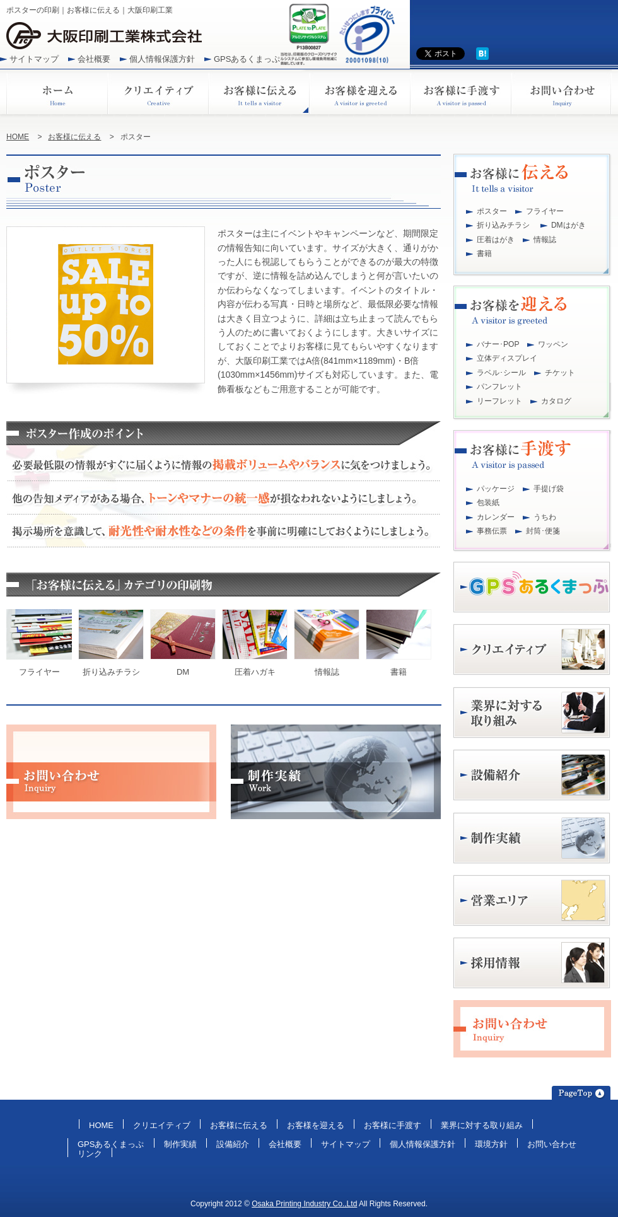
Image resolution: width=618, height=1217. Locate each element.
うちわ (544, 517)
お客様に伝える (258, 91)
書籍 (484, 253)
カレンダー (496, 517)
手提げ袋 (548, 488)
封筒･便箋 (543, 531)
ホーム (56, 91)
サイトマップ (34, 59)
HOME (17, 136)
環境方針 (491, 1144)
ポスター (492, 211)
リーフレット (499, 401)
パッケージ (496, 488)
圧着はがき (496, 239)
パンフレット (499, 386)
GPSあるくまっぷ (247, 59)
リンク (90, 1153)
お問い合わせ (561, 91)
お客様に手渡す (460, 91)
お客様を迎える (359, 91)
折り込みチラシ (503, 225)
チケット (560, 372)
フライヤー (545, 211)
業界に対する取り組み (482, 1125)
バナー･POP (498, 344)
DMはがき (568, 225)
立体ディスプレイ (507, 358)
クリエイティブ (157, 91)
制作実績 (180, 1144)
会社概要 (94, 59)
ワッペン (553, 344)
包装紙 (488, 502)
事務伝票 (492, 531)
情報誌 (544, 239)
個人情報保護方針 (162, 59)
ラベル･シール (501, 372)
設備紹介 (232, 1144)
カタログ (556, 401)
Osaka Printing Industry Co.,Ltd (304, 1203)
